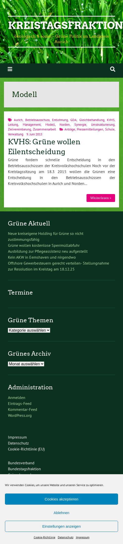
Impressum (83, 537)
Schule (110, 129)
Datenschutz (65, 537)
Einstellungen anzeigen (61, 526)
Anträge (69, 129)
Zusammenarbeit (44, 129)
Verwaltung (15, 134)
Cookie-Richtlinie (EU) (26, 448)
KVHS (111, 120)
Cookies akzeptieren (61, 499)
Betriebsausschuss (37, 120)
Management (32, 125)
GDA (73, 120)
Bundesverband (21, 462)
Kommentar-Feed (22, 409)
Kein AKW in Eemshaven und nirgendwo (42, 257)
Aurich (18, 120)
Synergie (80, 125)
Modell (50, 125)
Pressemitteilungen (90, 129)
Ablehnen (61, 513)
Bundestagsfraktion (24, 468)
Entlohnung (60, 120)
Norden (65, 125)
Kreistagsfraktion (65, 25)
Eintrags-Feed (19, 403)
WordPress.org (20, 415)
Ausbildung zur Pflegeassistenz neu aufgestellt (48, 251)
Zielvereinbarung (19, 129)
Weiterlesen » (100, 198)
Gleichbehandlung (91, 120)
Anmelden (16, 397)
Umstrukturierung (103, 125)
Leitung (13, 125)
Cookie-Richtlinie (44, 537)
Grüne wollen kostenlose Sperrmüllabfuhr (44, 245)
